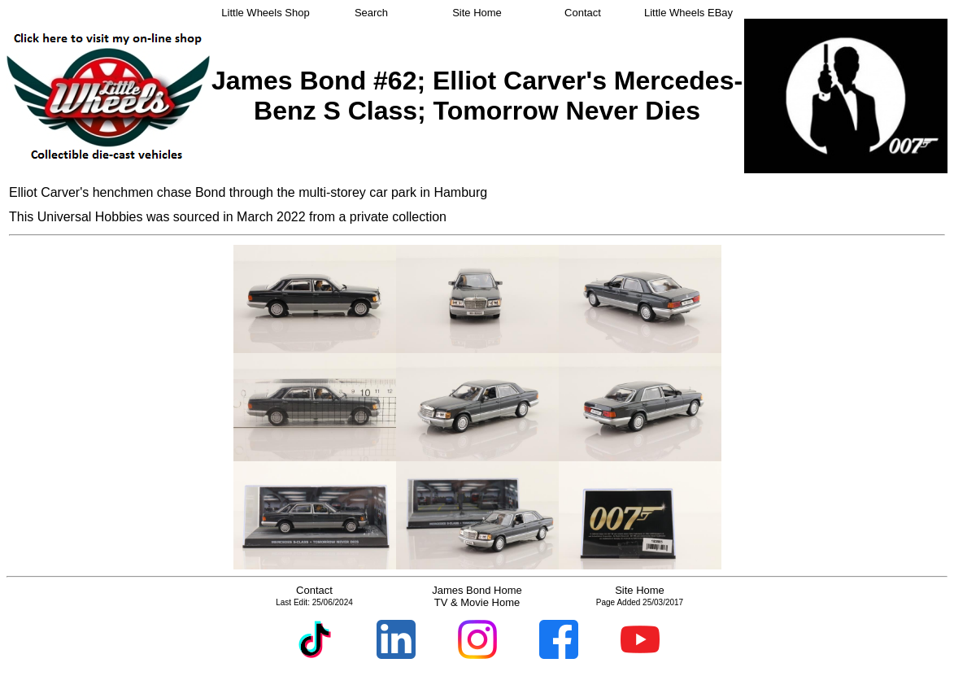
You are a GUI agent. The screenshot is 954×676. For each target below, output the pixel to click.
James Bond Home (477, 590)
